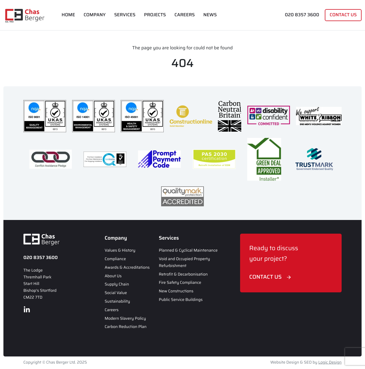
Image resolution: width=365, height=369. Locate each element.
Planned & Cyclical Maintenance (188, 250)
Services (124, 15)
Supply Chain (117, 284)
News (210, 15)
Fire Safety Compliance (180, 283)
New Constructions (176, 291)
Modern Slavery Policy (125, 318)
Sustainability (117, 301)
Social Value (116, 293)
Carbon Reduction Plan (126, 327)
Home (68, 15)
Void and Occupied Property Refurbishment (184, 262)
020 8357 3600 (302, 15)
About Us (113, 276)
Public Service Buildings (180, 300)
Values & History (120, 250)
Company (95, 15)
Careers (185, 15)
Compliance (115, 259)
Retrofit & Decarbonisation (183, 274)
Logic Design (330, 362)
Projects (155, 15)
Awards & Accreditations (127, 267)
